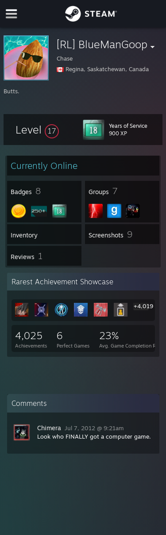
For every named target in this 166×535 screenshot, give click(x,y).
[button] (37, 129)
